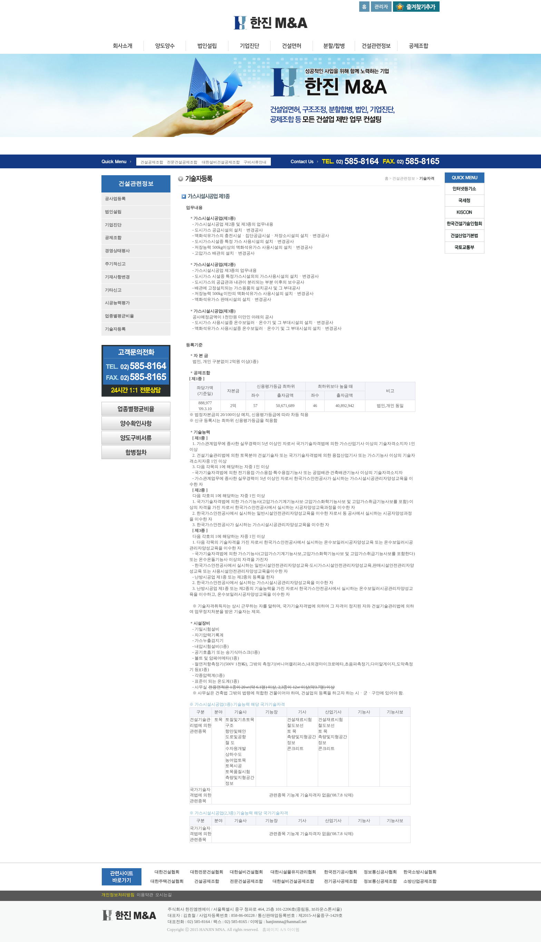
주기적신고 (115, 263)
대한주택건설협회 (167, 881)
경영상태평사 (117, 250)
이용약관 (146, 894)
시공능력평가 (117, 302)
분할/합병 (333, 47)
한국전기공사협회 (340, 872)
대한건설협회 (167, 872)
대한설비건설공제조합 (293, 881)
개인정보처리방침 (119, 894)
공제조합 (418, 47)
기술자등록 (115, 329)
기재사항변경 (117, 277)
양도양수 (164, 47)
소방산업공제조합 (419, 881)
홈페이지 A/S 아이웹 (281, 929)
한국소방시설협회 (419, 872)
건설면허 (291, 47)
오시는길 (163, 894)
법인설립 (207, 47)
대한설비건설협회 (246, 872)
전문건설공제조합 (246, 881)
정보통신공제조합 (380, 881)
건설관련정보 (376, 47)
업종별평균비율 (119, 316)
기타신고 (113, 290)
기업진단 (249, 47)
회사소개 (122, 47)
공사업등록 (115, 198)
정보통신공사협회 (380, 872)
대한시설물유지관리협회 (293, 872)
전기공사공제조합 (340, 881)
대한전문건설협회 (206, 872)
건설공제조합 (206, 881)
